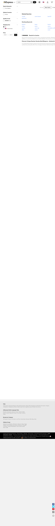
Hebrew (23, 413)
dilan (23, 30)
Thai (18, 413)
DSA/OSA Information (40, 405)
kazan (36, 24)
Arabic (20, 413)
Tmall (17, 426)
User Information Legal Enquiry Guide (21, 436)
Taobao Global (22, 426)
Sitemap (25, 433)
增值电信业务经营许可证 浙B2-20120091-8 (12, 437)
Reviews (27, 419)
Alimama (19, 424)
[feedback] (53, 512)
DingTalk (24, 425)
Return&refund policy (21, 405)
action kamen (38, 16)
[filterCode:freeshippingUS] (10, 8)
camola (23, 28)
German (20, 411)
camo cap (37, 28)
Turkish (7, 413)
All (5, 26)
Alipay (22, 424)
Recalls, (34, 407)
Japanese (11, 413)
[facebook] (53, 504)
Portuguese (9, 411)
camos (49, 26)
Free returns (38, 407)
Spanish (13, 411)
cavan (49, 30)
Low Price (18, 419)
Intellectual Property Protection (9, 433)
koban (23, 26)
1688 (7, 427)
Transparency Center (12, 407)
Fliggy (25, 424)
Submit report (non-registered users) (24, 407)
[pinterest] (53, 509)
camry (36, 30)
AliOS (4, 427)
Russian (4, 411)
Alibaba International (13, 425)
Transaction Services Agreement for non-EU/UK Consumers (25, 434)
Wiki (30, 419)
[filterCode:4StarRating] (10, 21)
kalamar (23, 24)
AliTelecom (20, 425)
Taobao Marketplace (12, 426)
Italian (23, 411)
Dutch (4, 413)
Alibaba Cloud (6, 425)
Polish (4, 414)
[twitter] (53, 507)
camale (23, 16)
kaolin (36, 26)
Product (9, 419)
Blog (33, 419)
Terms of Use (30, 433)
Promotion (14, 419)
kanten (49, 24)
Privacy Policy (20, 433)
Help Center (5, 405)
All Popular (5, 419)
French (16, 411)
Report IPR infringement (31, 405)
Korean (15, 413)
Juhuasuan (5, 426)
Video (35, 419)
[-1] (10, 27)
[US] (10, 29)
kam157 (49, 16)
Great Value (23, 419)
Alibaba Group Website (7, 424)
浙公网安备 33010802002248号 (28, 437)
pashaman (24, 18)
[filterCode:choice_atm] (10, 14)
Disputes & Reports (12, 405)
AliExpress (15, 424)
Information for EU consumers (40, 433)
